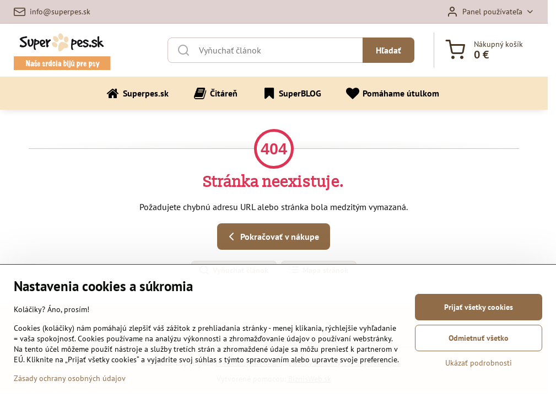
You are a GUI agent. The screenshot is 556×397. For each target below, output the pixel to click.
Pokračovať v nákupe (272, 236)
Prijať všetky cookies (478, 307)
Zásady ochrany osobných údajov (70, 379)
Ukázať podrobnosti (478, 363)
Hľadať (388, 50)
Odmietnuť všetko (479, 338)
